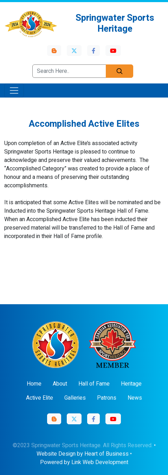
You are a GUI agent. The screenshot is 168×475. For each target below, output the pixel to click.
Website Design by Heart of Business (83, 454)
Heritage (131, 384)
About (60, 384)
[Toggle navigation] (14, 90)
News (135, 398)
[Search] (119, 71)
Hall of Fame (94, 384)
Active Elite (39, 398)
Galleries (75, 398)
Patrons (106, 398)
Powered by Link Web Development (84, 462)
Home (34, 384)
